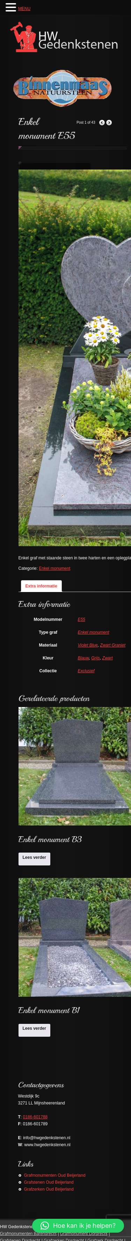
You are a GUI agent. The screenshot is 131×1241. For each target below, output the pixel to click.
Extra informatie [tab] (41, 586)
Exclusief (86, 670)
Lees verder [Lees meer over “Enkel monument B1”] (34, 1028)
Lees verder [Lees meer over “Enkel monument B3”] (34, 857)
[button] (78, 1226)
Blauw (83, 658)
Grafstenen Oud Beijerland (49, 1182)
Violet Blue (88, 645)
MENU (24, 8)
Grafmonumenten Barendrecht (28, 1233)
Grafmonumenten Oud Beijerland (55, 1175)
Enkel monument (54, 568)
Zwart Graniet (112, 645)
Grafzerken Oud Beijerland (49, 1189)
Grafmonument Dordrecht (84, 1233)
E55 (81, 619)
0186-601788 (35, 1117)
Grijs (95, 658)
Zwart (107, 658)
